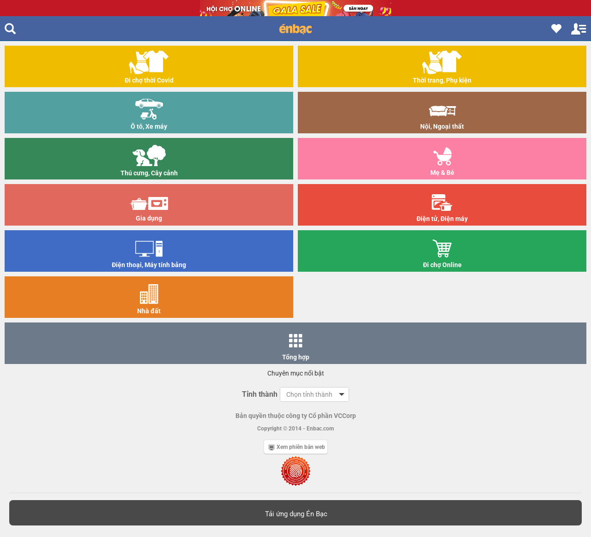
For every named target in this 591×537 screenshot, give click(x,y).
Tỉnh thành (259, 394)
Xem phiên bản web (297, 447)
